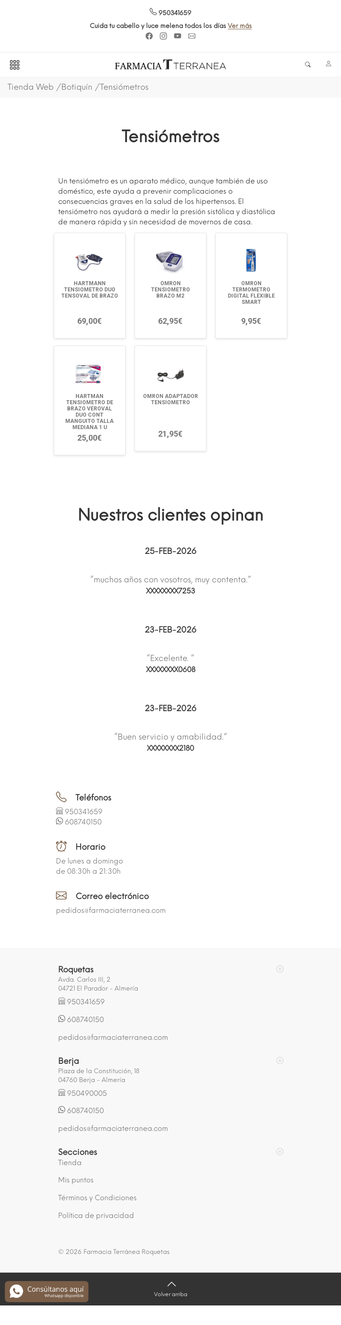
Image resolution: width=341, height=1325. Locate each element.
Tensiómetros (124, 87)
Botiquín (76, 87)
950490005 (87, 1093)
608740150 (83, 822)
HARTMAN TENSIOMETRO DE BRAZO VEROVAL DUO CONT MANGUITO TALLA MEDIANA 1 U (89, 411)
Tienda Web (31, 87)
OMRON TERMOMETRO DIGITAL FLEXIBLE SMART (251, 292)
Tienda (70, 1162)
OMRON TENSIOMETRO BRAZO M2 (170, 289)
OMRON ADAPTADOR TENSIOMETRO (170, 399)
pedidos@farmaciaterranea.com (111, 910)
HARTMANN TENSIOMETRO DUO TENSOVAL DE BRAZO (89, 289)
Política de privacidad (96, 1215)
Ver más (243, 26)
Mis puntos (76, 1180)
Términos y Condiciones (97, 1198)
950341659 (170, 13)
